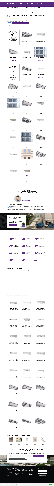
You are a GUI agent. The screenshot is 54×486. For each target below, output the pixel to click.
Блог (29, 473)
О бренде (23, 469)
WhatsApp (36, 3)
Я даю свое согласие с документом (16, 458)
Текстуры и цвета (31, 469)
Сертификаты (38, 7)
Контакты (43, 7)
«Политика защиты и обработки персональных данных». (21, 459)
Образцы (30, 475)
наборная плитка (14, 12)
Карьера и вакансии (31, 471)
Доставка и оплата (24, 470)
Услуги (22, 7)
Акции (23, 471)
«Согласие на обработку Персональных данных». (20, 458)
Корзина (44, 4)
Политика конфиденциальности (9, 475)
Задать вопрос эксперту (26, 200)
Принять (51, 484)
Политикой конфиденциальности (30, 484)
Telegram (38, 3)
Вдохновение (31, 470)
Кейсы (23, 473)
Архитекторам (24, 472)
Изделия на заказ (17, 7)
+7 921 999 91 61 (32, 3)
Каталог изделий (10, 7)
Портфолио (33, 7)
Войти (41, 4)
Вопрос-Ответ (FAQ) (32, 472)
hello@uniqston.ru (9, 207)
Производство (27, 7)
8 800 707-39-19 (22, 3)
